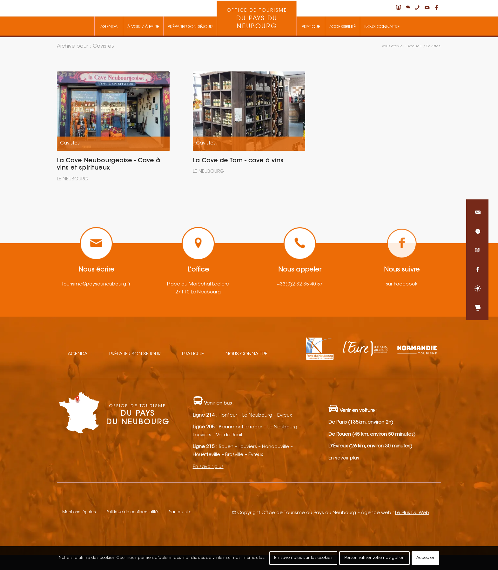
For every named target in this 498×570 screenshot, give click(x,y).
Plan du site (180, 512)
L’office (198, 270)
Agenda (78, 354)
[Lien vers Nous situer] (408, 8)
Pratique (193, 354)
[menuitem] (108, 26)
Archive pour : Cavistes (85, 46)
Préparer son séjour (134, 354)
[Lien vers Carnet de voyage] (398, 8)
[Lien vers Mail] (427, 8)
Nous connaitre (246, 354)
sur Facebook (401, 284)
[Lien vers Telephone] (417, 8)
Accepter (425, 558)
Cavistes (70, 143)
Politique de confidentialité (132, 512)
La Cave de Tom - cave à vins (238, 161)
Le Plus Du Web (412, 513)
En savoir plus (208, 467)
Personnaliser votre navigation (374, 558)
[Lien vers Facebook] (436, 8)
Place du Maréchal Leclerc (198, 284)
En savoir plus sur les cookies (303, 558)
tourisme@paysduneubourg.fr (96, 284)
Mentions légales (79, 512)
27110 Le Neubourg (198, 292)
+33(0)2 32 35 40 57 (300, 284)
